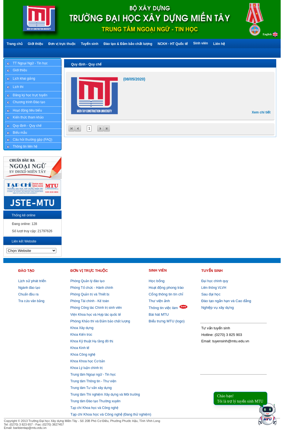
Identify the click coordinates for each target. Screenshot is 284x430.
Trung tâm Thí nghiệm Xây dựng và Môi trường (105, 394)
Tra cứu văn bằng (31, 301)
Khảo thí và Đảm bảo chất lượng (99, 321)
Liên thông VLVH (213, 288)
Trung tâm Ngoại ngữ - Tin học (93, 374)
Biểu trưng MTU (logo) (166, 321)
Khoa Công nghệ (82, 354)
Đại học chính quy (214, 281)
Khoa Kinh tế (79, 348)
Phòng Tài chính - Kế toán (89, 301)
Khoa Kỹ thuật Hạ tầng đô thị (91, 341)
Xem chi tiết (261, 112)
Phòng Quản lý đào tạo (87, 281)
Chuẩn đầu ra (28, 294)
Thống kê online (24, 215)
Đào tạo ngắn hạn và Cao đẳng (226, 301)
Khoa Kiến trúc (80, 335)
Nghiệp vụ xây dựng (217, 307)
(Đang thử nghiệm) (110, 414)
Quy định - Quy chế (86, 64)
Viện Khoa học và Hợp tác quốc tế (95, 315)
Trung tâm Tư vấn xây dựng (91, 388)
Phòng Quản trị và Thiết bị (89, 294)
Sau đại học (210, 294)
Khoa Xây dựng (81, 328)
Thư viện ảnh (159, 301)
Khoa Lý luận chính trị (86, 368)
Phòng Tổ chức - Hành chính (91, 288)
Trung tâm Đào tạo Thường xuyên (95, 401)
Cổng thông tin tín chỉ (166, 294)
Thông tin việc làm (163, 308)
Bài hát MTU (159, 314)
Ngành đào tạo (29, 288)
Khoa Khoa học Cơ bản (87, 361)
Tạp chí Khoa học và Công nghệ (94, 408)
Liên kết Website (24, 241)
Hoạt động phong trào (166, 287)
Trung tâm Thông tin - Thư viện (93, 381)
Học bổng (156, 281)
